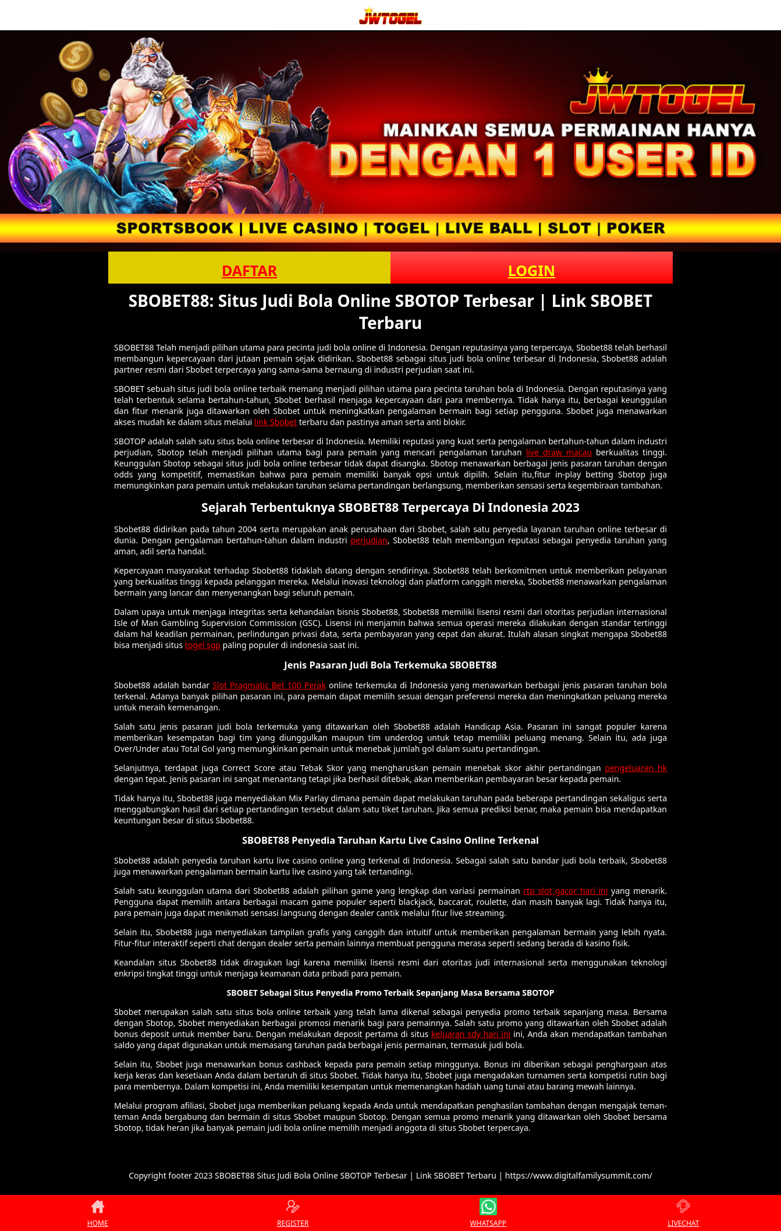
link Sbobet (275, 421)
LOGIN (531, 270)
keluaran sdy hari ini (470, 1033)
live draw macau (559, 452)
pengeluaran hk (636, 767)
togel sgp (203, 644)
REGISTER (292, 1213)
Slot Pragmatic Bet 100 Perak (269, 685)
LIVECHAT (683, 1213)
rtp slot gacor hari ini (565, 890)
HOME (97, 1213)
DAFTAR (249, 270)
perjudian (368, 540)
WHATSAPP (488, 1213)
